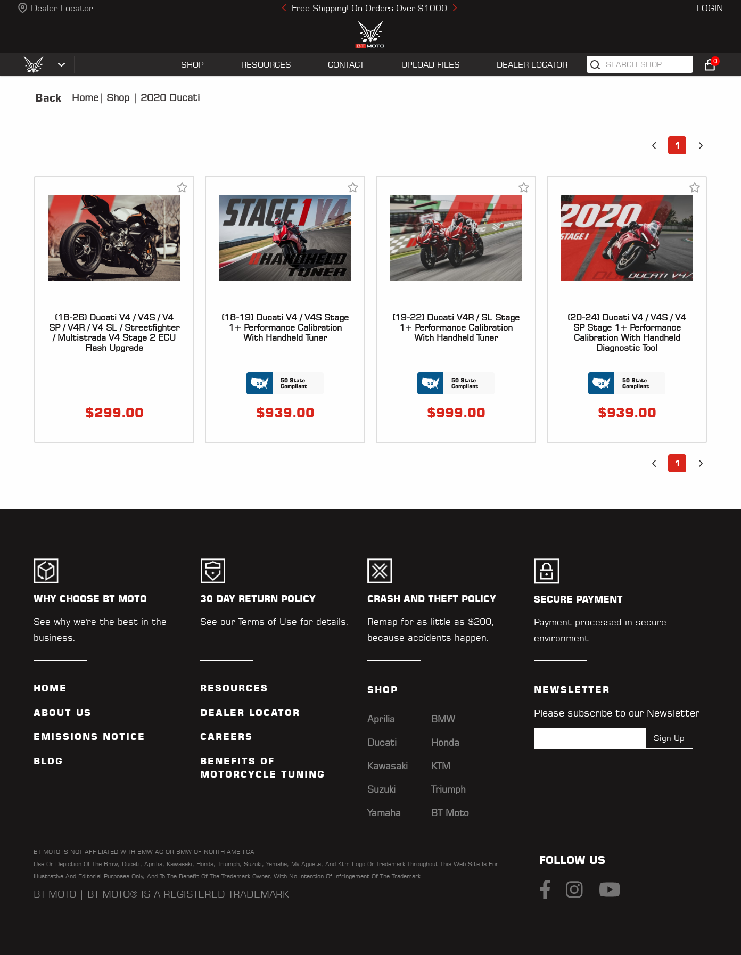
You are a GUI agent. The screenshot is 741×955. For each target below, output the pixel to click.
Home (85, 98)
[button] (654, 145)
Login (709, 8)
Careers (226, 736)
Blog (48, 761)
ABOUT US (63, 712)
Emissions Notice (89, 736)
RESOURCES (266, 65)
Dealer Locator (62, 8)
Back (48, 98)
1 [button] (677, 145)
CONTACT (346, 65)
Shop (116, 98)
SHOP (192, 65)
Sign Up (669, 738)
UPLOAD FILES (430, 65)
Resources (234, 688)
